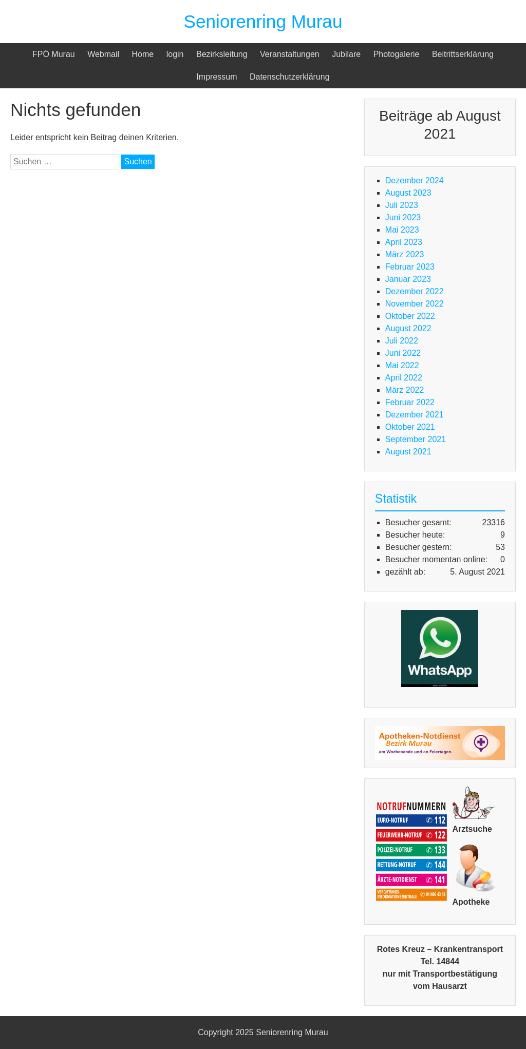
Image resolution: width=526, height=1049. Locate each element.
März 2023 (404, 254)
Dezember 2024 (414, 180)
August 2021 (408, 451)
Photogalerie (396, 54)
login (175, 54)
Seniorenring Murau (262, 21)
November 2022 (414, 303)
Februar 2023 (410, 266)
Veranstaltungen (290, 54)
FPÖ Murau (53, 54)
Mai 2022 (402, 365)
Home (143, 54)
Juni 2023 (403, 217)
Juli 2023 (401, 205)
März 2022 (404, 390)
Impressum (216, 76)
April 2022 (403, 377)
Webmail (103, 54)
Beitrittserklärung (463, 54)
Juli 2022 (401, 340)
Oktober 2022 (410, 316)
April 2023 (403, 242)
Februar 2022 (410, 402)
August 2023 (408, 192)
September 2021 (415, 439)
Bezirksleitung (222, 54)
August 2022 (408, 328)
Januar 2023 (408, 279)
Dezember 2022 (414, 291)
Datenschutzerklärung (290, 76)
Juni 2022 (403, 353)
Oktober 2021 (410, 427)
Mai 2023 (402, 229)
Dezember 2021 (414, 414)
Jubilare (346, 54)
